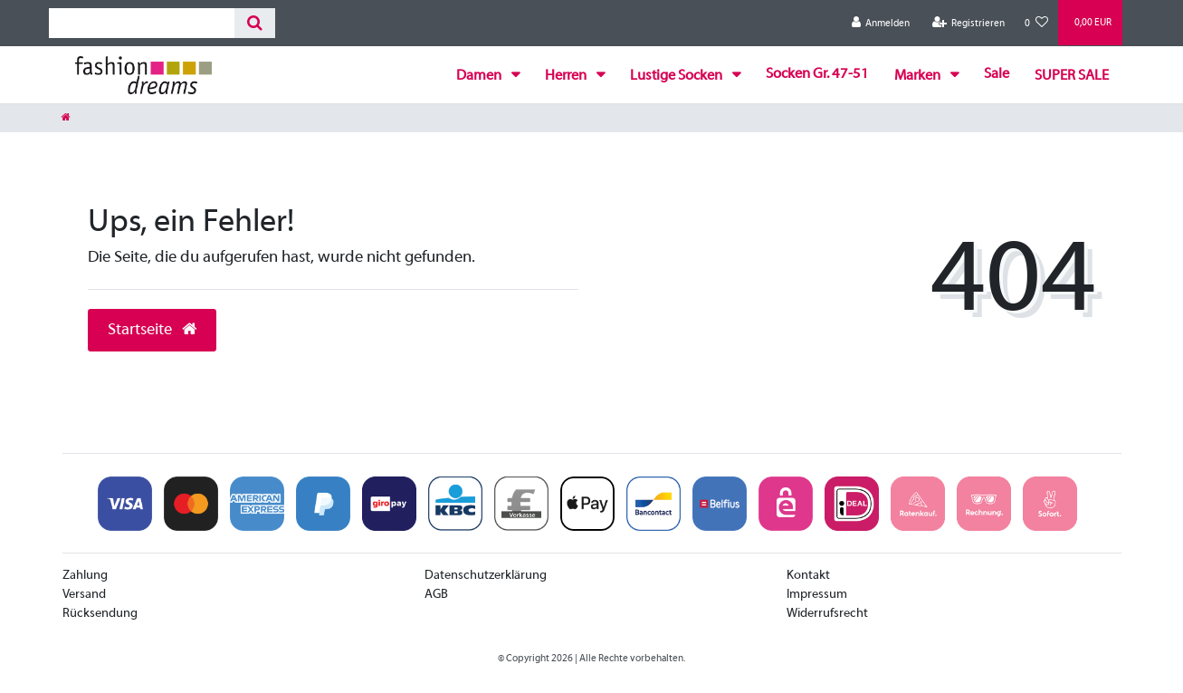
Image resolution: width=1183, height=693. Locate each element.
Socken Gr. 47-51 (817, 74)
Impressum (817, 595)
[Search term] (141, 23)
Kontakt (808, 575)
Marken (918, 76)
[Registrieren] (968, 23)
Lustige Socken (677, 76)
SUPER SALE (1072, 76)
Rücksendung (100, 614)
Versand (84, 595)
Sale (996, 74)
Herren (567, 76)
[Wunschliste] (1036, 23)
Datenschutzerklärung (486, 575)
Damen (480, 76)
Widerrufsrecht (827, 614)
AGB (436, 595)
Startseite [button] (152, 330)
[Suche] (254, 23)
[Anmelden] (881, 23)
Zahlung (85, 575)
